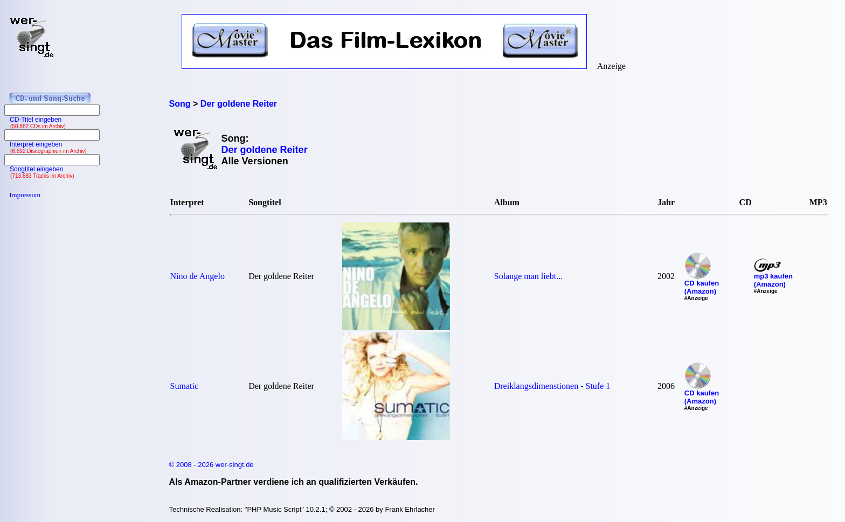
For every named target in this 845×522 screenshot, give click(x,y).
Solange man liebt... (528, 276)
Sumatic (184, 386)
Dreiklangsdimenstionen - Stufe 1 (552, 386)
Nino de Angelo (197, 276)
